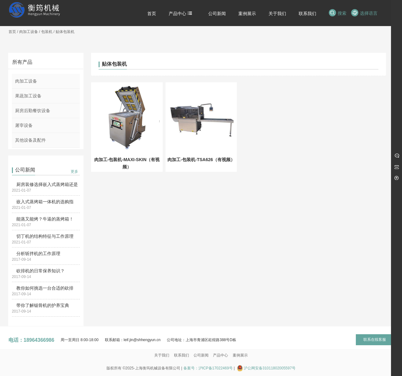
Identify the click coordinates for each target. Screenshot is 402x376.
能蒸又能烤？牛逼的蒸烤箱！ (44, 218)
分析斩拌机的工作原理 (38, 253)
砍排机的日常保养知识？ (40, 270)
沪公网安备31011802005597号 (270, 368)
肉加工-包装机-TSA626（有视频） (201, 159)
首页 (12, 32)
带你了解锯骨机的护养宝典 (42, 305)
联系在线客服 (374, 339)
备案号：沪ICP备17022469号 (208, 368)
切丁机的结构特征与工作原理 (44, 236)
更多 (74, 171)
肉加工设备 (28, 32)
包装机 (46, 32)
